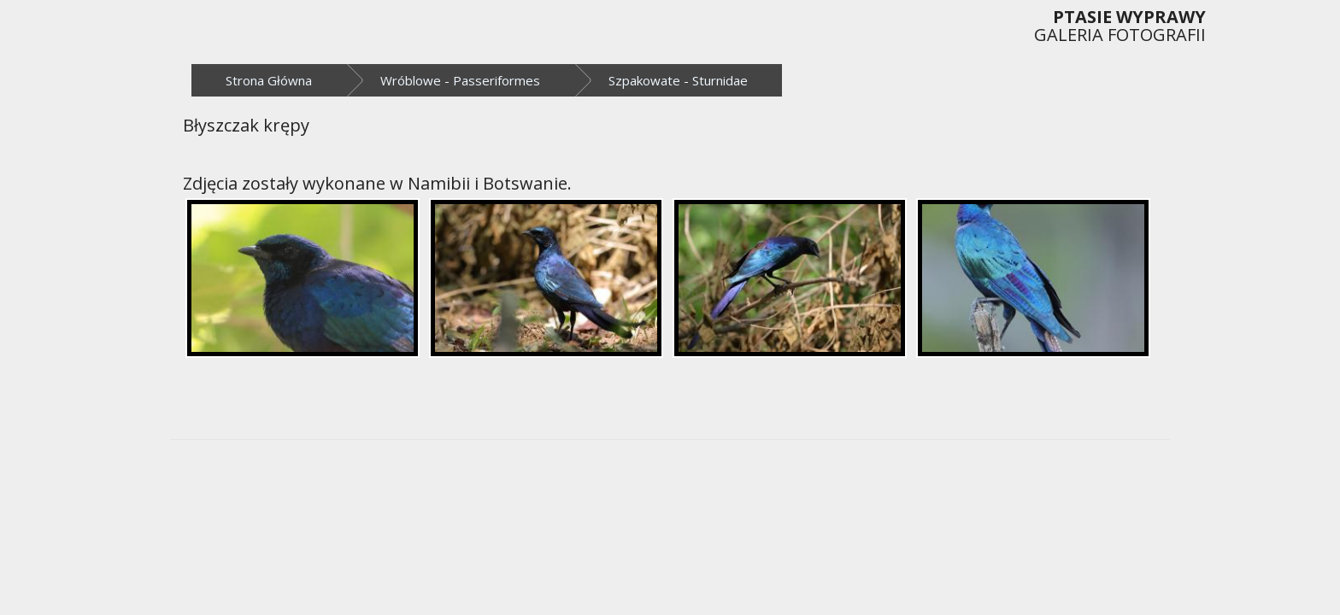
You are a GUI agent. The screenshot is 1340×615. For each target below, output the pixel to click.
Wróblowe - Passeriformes (460, 80)
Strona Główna (269, 80)
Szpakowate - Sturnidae (678, 80)
